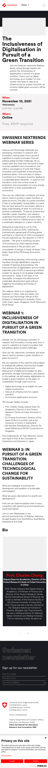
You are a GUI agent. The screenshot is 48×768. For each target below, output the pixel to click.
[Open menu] (44, 5)
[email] (24, 683)
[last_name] (24, 678)
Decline (35, 761)
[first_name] (24, 674)
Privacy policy (6, 756)
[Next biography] (27, 633)
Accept (12, 761)
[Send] (44, 683)
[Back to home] (9, 5)
